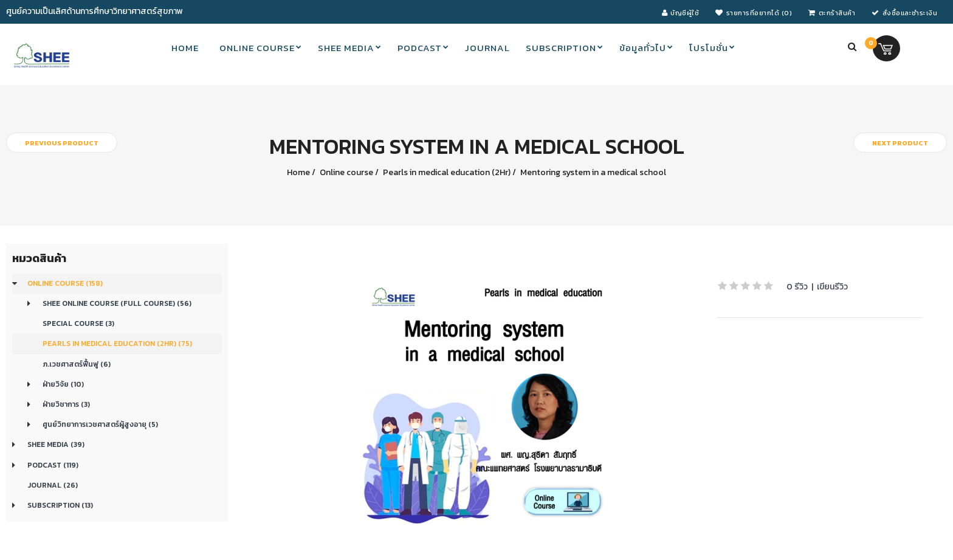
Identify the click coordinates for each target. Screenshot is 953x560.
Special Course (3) (78, 323)
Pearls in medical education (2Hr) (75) (117, 343)
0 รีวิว (797, 286)
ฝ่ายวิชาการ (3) (66, 404)
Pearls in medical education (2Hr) (446, 172)
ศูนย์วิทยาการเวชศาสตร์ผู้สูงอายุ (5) (100, 424)
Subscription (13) (60, 505)
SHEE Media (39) (55, 444)
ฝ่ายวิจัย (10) (63, 384)
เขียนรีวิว (832, 286)
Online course (345, 172)
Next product (900, 143)
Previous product (61, 143)
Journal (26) (52, 485)
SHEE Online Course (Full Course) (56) (117, 303)
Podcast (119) (52, 465)
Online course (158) (65, 283)
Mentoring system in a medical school (592, 172)
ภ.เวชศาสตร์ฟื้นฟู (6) (77, 364)
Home (298, 172)
